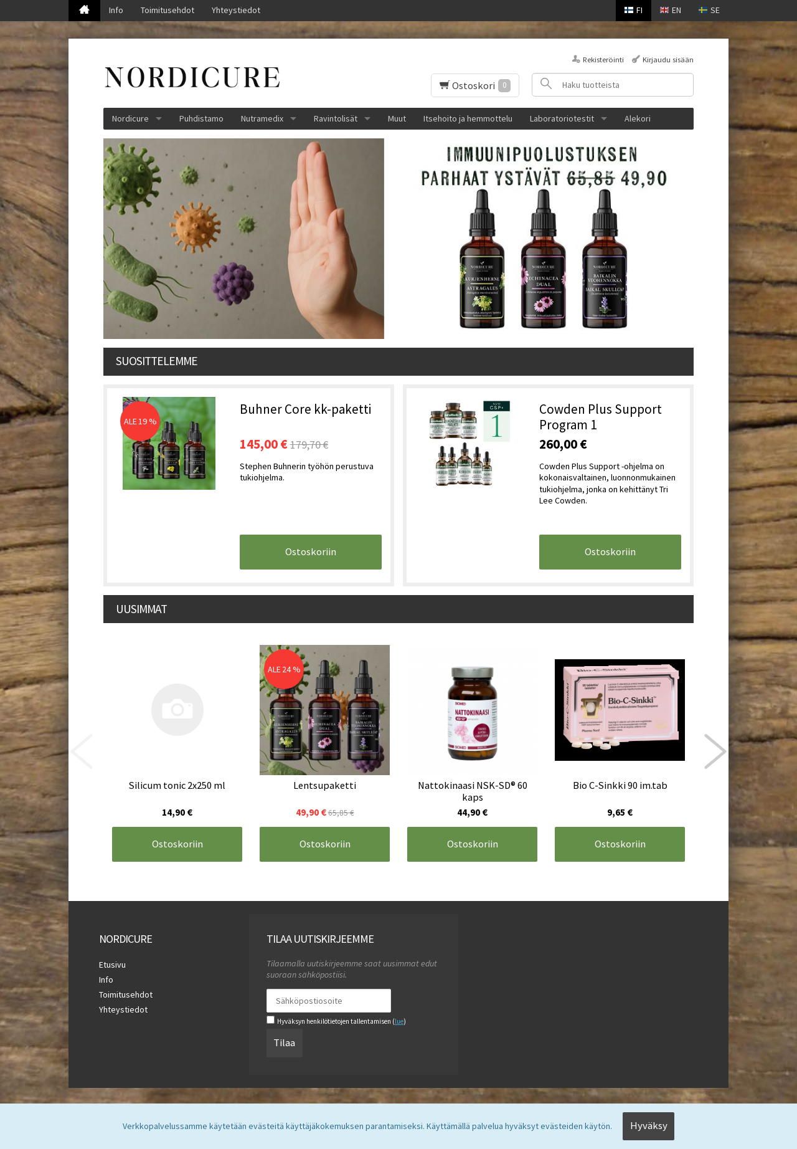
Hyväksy (648, 1125)
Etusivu (112, 964)
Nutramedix (262, 118)
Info (116, 10)
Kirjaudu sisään (668, 59)
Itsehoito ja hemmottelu (467, 118)
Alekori (638, 118)
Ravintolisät (335, 118)
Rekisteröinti (603, 59)
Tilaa (284, 1042)
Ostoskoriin (310, 551)
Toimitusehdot (167, 10)
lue (399, 1021)
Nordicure (130, 118)
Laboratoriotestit (562, 118)
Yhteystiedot (236, 10)
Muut (397, 118)
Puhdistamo (201, 118)
